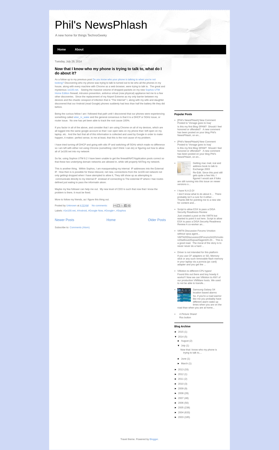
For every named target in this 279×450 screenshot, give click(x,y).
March (185, 363)
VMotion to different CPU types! (194, 270)
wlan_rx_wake (81, 117)
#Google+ (109, 210)
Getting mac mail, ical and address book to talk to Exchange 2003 (207, 166)
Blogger (154, 439)
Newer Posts (64, 220)
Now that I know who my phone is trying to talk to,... (198, 351)
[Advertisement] (197, 84)
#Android (82, 210)
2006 (181, 402)
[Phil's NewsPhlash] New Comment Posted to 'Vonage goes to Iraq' (196, 122)
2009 (181, 388)
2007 (181, 398)
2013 (181, 369)
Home (61, 49)
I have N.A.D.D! (185, 190)
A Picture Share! (188, 314)
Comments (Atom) (80, 227)
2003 (181, 417)
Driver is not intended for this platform (197, 252)
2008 (181, 393)
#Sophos (121, 210)
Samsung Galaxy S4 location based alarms (204, 291)
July (183, 345)
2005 (181, 407)
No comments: (100, 205)
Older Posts (157, 220)
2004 (181, 412)
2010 (181, 383)
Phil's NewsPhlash (101, 24)
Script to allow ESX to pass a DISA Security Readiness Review (196, 211)
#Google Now (95, 210)
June (184, 358)
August (185, 340)
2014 (181, 336)
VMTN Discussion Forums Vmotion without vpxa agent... (196, 232)
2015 (181, 331)
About (79, 49)
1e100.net (72, 89)
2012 (181, 374)
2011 (181, 378)
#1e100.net (69, 210)
